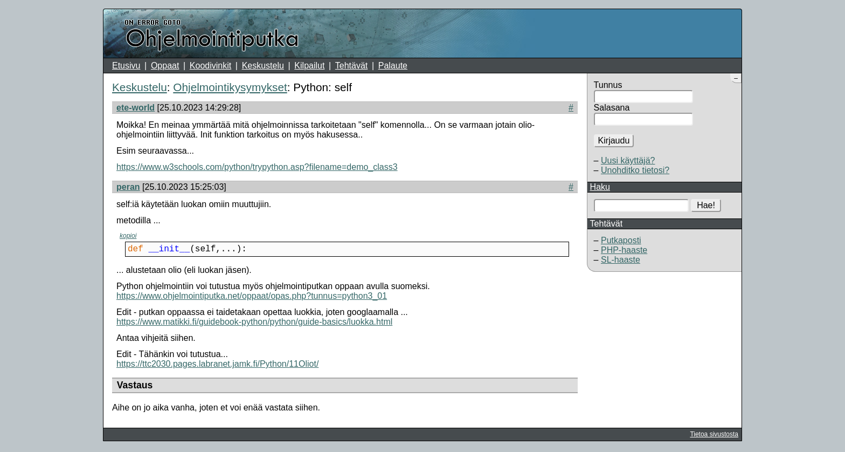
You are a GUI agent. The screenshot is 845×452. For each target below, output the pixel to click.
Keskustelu (263, 65)
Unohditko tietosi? (635, 170)
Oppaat (165, 65)
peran (128, 186)
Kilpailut (309, 65)
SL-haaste (620, 259)
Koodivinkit (210, 65)
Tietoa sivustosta (714, 436)
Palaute (392, 65)
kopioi (128, 235)
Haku (600, 186)
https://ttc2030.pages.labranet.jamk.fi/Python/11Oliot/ (217, 366)
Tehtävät (351, 65)
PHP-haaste (624, 250)
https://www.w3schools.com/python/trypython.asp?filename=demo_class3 (257, 167)
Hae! (706, 205)
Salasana (612, 107)
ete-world (135, 107)
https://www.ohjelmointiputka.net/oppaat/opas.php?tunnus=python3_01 (251, 298)
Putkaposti (621, 240)
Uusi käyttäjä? (628, 160)
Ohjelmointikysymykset (230, 87)
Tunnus (608, 85)
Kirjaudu (614, 140)
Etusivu (126, 65)
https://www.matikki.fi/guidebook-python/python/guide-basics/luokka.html (254, 323)
